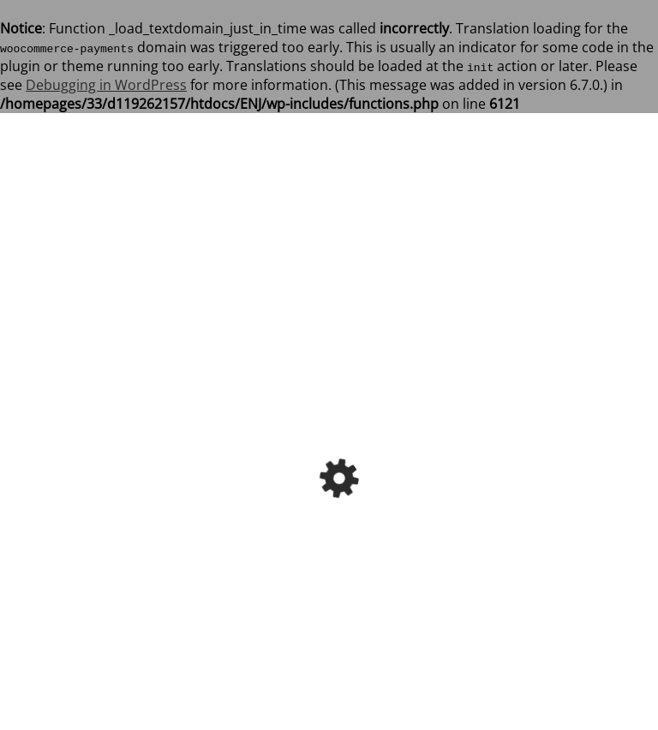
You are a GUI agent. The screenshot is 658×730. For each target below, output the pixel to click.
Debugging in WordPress (106, 84)
